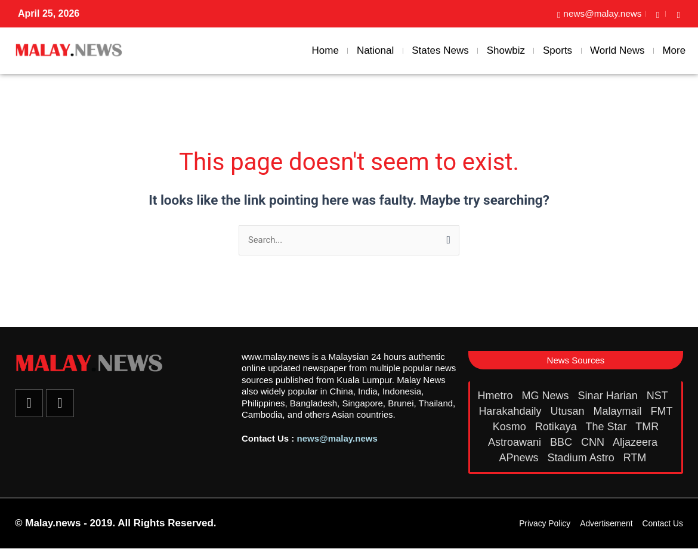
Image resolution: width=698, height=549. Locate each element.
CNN (594, 442)
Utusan (568, 411)
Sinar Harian (609, 396)
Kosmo (511, 427)
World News (617, 50)
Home (325, 50)
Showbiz (506, 50)
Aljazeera (636, 442)
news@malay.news (337, 438)
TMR (648, 427)
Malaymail (619, 411)
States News (440, 50)
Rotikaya (557, 427)
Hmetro (497, 396)
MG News (547, 396)
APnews (520, 458)
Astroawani (516, 442)
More (673, 50)
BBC (562, 442)
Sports (557, 50)
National (375, 50)
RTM (636, 458)
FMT (662, 411)
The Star (607, 427)
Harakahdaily (511, 411)
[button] (575, 360)
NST (659, 396)
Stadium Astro (582, 458)
